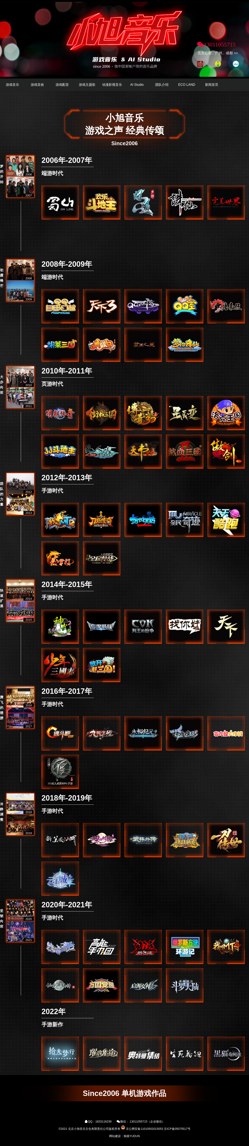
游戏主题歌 (87, 84)
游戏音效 (37, 84)
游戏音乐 (12, 84)
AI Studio (137, 84)
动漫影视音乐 (112, 84)
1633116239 (103, 1121)
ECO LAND (186, 84)
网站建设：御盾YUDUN (124, 1136)
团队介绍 (161, 84)
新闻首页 (211, 84)
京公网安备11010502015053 (144, 1128)
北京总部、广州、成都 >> (218, 53)
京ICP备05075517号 (177, 1128)
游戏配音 (62, 84)
